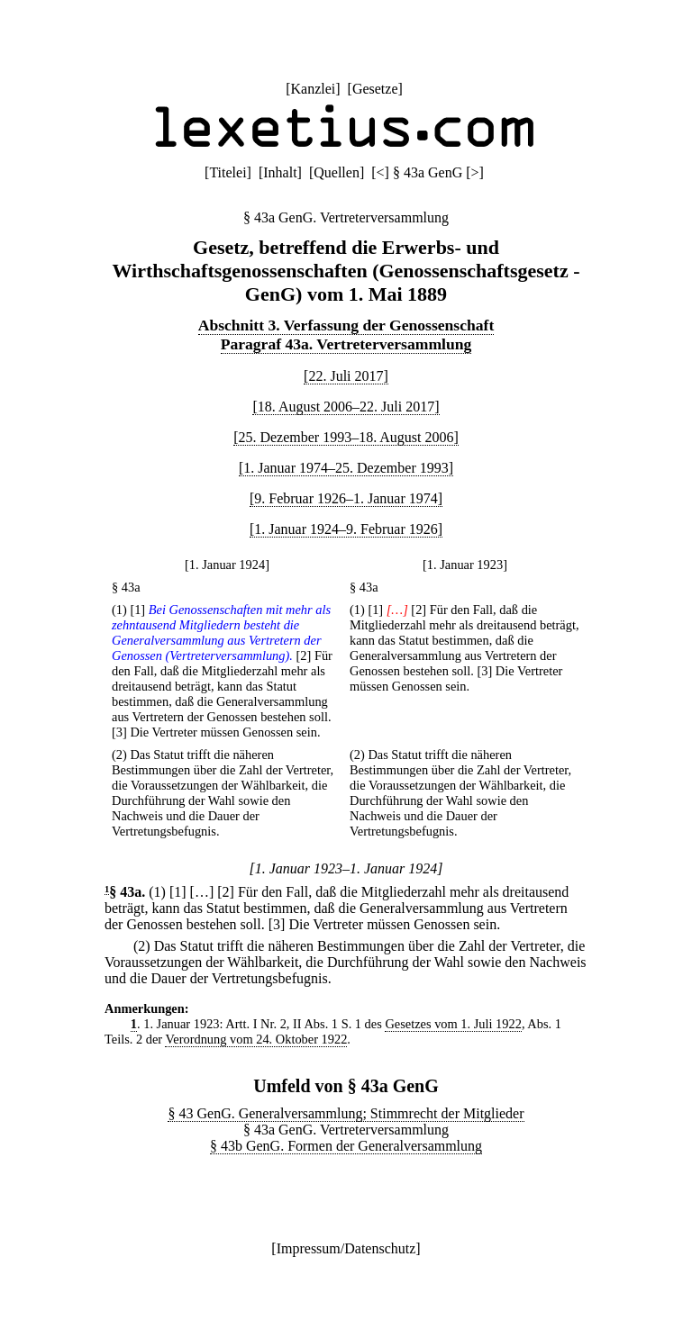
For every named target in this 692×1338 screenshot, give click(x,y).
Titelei (227, 172)
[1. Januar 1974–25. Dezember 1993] (346, 467)
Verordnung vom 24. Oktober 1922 (256, 1039)
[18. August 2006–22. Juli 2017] (345, 406)
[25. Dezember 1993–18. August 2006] (346, 437)
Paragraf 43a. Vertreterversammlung (346, 344)
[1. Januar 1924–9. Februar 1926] (346, 529)
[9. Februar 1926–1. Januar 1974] (346, 498)
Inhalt (279, 172)
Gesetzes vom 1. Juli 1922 (453, 1024)
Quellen (337, 172)
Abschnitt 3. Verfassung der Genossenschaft (346, 325)
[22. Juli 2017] (346, 376)
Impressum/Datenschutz (346, 1248)
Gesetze (375, 88)
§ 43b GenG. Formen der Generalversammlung (346, 1145)
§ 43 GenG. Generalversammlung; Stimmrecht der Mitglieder (346, 1113)
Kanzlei (312, 88)
